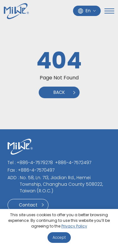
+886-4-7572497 (73, 162)
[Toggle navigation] (109, 11)
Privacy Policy (74, 226)
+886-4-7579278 (35, 162)
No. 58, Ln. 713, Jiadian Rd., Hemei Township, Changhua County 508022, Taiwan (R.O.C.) (61, 184)
